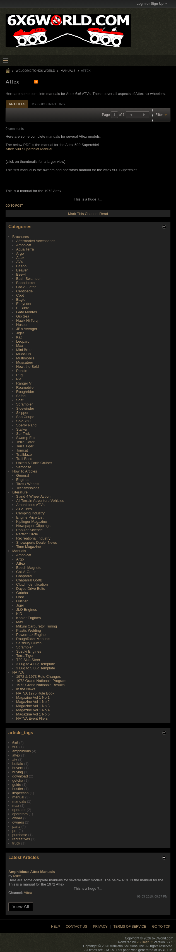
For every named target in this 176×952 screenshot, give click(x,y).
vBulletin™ (145, 942)
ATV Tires (24, 509)
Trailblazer (24, 454)
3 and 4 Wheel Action (33, 496)
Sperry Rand (26, 425)
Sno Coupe (25, 417)
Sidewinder (25, 408)
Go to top (161, 927)
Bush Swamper (28, 278)
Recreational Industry (33, 538)
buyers (17, 768)
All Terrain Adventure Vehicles (40, 500)
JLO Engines (26, 609)
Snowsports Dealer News (36, 542)
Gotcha (22, 593)
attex (16, 755)
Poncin (21, 371)
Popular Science (29, 530)
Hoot (20, 597)
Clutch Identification (32, 584)
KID (19, 614)
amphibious (21, 751)
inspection (20, 793)
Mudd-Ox (23, 354)
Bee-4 (21, 274)
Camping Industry (30, 513)
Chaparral (24, 576)
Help (55, 927)
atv (14, 759)
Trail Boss (24, 459)
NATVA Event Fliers (32, 718)
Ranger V (24, 383)
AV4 (19, 262)
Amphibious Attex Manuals (31, 872)
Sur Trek (23, 433)
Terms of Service (129, 927)
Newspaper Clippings (33, 526)
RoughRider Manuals (33, 639)
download (20, 776)
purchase (19, 835)
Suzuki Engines (28, 651)
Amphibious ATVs (30, 505)
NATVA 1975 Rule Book (35, 693)
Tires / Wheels (27, 484)
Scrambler (24, 404)
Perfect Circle (27, 534)
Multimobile (25, 358)
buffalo (17, 764)
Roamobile (24, 387)
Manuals (68, 70)
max (15, 805)
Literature (20, 492)
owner (17, 818)
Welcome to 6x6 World (35, 70)
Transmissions (27, 488)
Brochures (20, 237)
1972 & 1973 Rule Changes (38, 676)
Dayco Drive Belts (30, 588)
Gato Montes (26, 312)
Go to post (14, 205)
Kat (19, 337)
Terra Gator (25, 442)
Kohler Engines (28, 618)
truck (16, 843)
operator (19, 810)
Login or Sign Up (151, 4)
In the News (25, 689)
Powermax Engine (31, 635)
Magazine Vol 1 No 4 (33, 710)
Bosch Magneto (28, 568)
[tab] (17, 104)
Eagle (20, 299)
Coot (20, 295)
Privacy (100, 927)
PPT (19, 379)
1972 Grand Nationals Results (40, 685)
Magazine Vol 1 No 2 (33, 702)
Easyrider (24, 304)
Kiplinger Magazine (31, 521)
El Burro (22, 308)
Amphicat (23, 245)
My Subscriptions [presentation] (48, 104)
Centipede (24, 291)
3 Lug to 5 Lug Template (35, 668)
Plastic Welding (28, 630)
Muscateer (24, 362)
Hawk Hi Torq (27, 320)
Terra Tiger (24, 446)
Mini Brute (24, 350)
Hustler (22, 325)
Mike (17, 876)
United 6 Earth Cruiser (34, 463)
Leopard (23, 341)
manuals (19, 801)
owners (18, 822)
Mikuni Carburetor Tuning (36, 626)
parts (16, 826)
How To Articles (24, 471)
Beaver (22, 270)
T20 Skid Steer (28, 660)
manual (18, 797)
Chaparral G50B (29, 580)
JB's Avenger (26, 329)
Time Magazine (28, 547)
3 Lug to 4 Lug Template (35, 664)
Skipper (22, 413)
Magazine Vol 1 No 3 (33, 706)
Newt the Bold (27, 366)
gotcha (17, 780)
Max (19, 345)
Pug (19, 375)
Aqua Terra (25, 249)
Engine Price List (30, 517)
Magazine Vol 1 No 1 (33, 697)
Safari (21, 396)
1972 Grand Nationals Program (41, 681)
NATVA (18, 672)
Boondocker (25, 283)
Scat (19, 400)
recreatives (21, 839)
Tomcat (22, 450)
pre (15, 831)
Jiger (20, 333)
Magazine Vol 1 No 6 (33, 714)
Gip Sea (22, 316)
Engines (22, 480)
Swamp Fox (25, 438)
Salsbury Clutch (29, 643)
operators (20, 814)
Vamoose (23, 467)
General (22, 475)
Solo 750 (23, 421)
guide (16, 784)
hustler (17, 789)
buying (17, 772)
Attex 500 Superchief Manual (29, 149)
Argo (20, 253)
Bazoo (21, 266)
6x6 (15, 743)
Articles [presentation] (17, 104)
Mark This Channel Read (88, 214)
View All (21, 906)
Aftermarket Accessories (35, 241)
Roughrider (25, 392)
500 (15, 747)
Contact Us (76, 927)
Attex (20, 258)
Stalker (21, 429)
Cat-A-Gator (26, 287)
